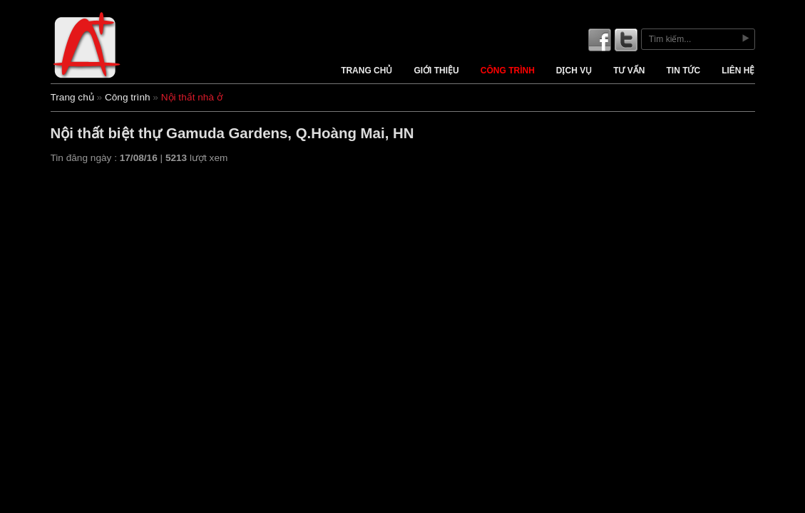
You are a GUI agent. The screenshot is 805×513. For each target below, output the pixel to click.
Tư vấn (629, 71)
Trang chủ (366, 71)
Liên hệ (738, 71)
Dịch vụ (574, 71)
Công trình (508, 71)
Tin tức (683, 71)
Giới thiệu (436, 71)
